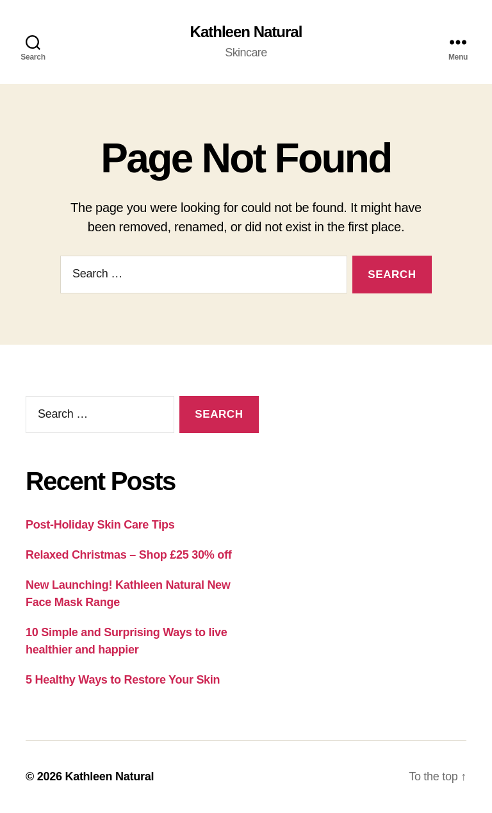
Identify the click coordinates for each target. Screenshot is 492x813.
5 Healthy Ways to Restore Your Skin (123, 679)
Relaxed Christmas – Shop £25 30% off (128, 554)
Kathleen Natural (246, 32)
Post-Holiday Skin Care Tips (100, 524)
